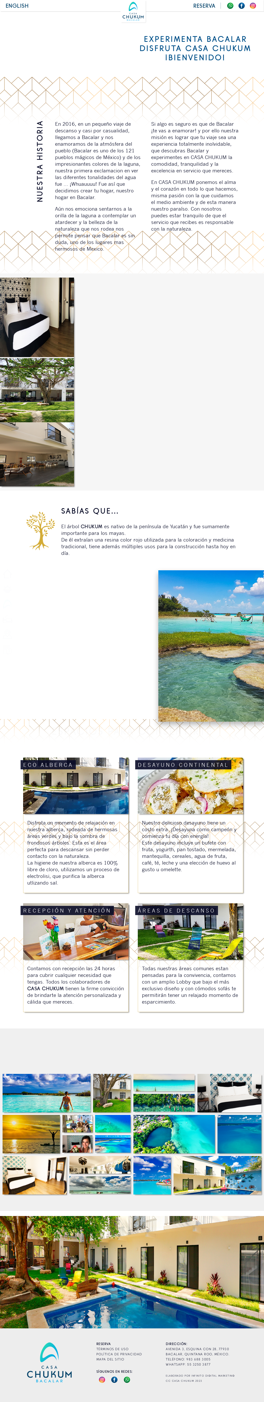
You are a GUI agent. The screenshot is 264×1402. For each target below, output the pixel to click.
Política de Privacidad (119, 1353)
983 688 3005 (198, 1359)
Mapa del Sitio (110, 1359)
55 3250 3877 (198, 1364)
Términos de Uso (112, 1348)
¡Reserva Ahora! (132, 1221)
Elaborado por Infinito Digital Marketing (200, 1375)
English (17, 6)
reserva (204, 6)
